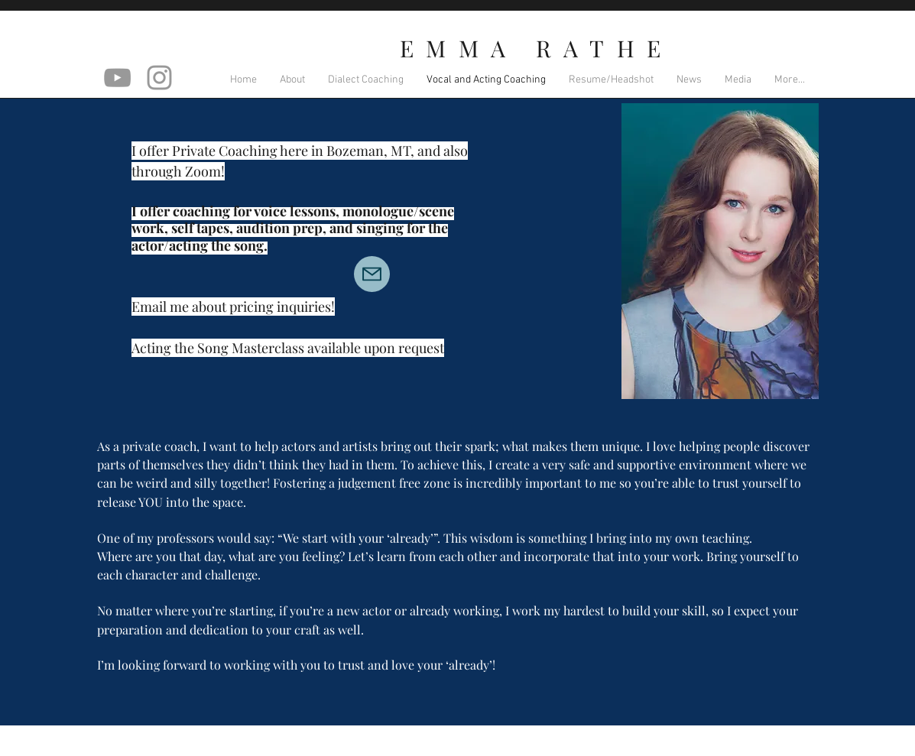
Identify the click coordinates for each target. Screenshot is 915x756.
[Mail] (372, 274)
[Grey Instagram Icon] (159, 77)
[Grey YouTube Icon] (117, 77)
